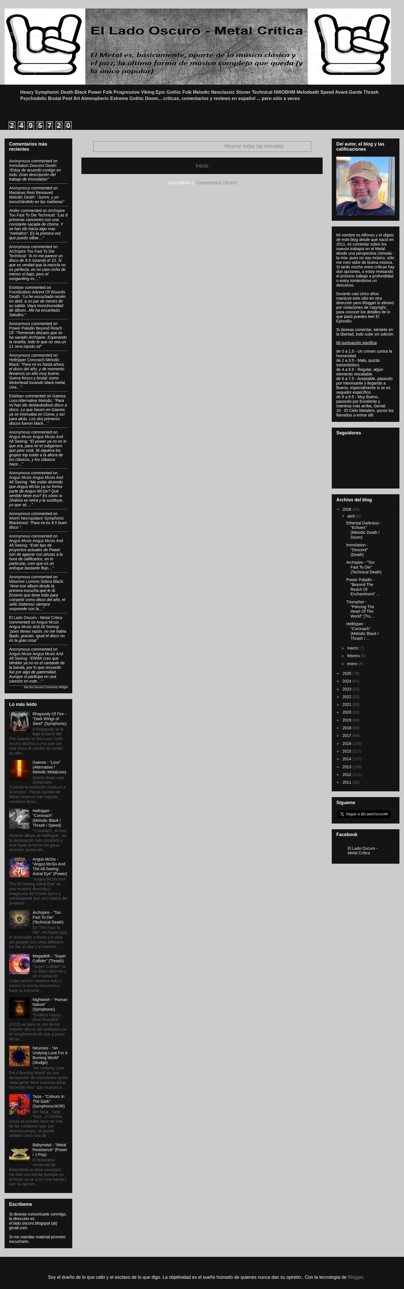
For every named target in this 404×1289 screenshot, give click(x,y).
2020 (348, 712)
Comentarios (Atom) (216, 182)
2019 (348, 720)
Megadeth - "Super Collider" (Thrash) (49, 958)
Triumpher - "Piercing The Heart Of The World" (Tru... (360, 609)
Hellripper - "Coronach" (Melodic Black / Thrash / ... (362, 631)
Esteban (16, 287)
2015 (348, 751)
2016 (348, 743)
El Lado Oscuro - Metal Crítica (363, 850)
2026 (348, 509)
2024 (348, 681)
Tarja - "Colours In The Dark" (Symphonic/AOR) (49, 1101)
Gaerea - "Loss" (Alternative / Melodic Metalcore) (49, 767)
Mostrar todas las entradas (254, 146)
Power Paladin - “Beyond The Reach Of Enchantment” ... (363, 586)
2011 (348, 782)
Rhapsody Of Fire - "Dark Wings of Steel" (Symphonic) (50, 719)
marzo (353, 648)
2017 (348, 735)
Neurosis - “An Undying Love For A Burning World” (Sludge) (50, 1055)
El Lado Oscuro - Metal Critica (35, 617)
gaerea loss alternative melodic (37, 398)
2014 (348, 759)
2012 (348, 774)
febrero (354, 655)
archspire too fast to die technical (37, 212)
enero (352, 663)
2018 (348, 728)
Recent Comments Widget (51, 687)
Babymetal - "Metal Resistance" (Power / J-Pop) (50, 1150)
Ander (14, 210)
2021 (348, 704)
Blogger (355, 1277)
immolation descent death (32, 165)
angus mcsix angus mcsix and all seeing (34, 624)
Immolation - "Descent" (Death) (357, 550)
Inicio (202, 166)
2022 (348, 696)
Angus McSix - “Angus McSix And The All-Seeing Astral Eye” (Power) (50, 866)
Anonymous (19, 161)
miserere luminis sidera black (36, 581)
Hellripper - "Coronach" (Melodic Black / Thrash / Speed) (47, 817)
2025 (348, 673)
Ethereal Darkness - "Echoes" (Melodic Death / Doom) (364, 530)
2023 (348, 689)
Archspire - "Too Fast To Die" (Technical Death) (48, 917)
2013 (348, 767)
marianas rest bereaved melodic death (31, 194)
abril (351, 516)
